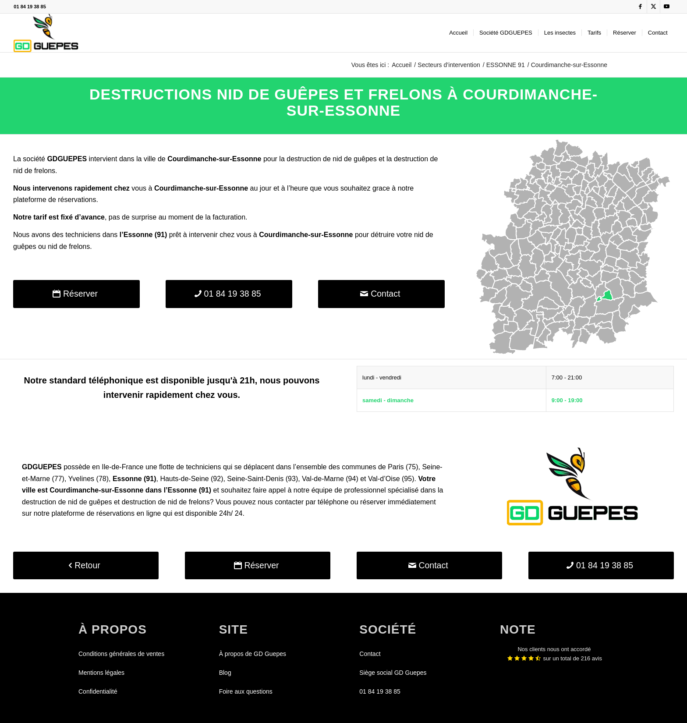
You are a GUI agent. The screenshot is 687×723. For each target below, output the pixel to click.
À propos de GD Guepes (252, 653)
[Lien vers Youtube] (666, 6)
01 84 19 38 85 (30, 6)
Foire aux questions (246, 691)
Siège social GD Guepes (392, 672)
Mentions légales (101, 672)
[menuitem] (458, 33)
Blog (225, 672)
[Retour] (86, 565)
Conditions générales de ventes (121, 653)
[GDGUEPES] (46, 33)
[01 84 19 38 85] (229, 294)
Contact (369, 653)
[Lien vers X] (653, 6)
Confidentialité (97, 691)
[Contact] (381, 294)
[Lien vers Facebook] (640, 6)
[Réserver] (76, 294)
